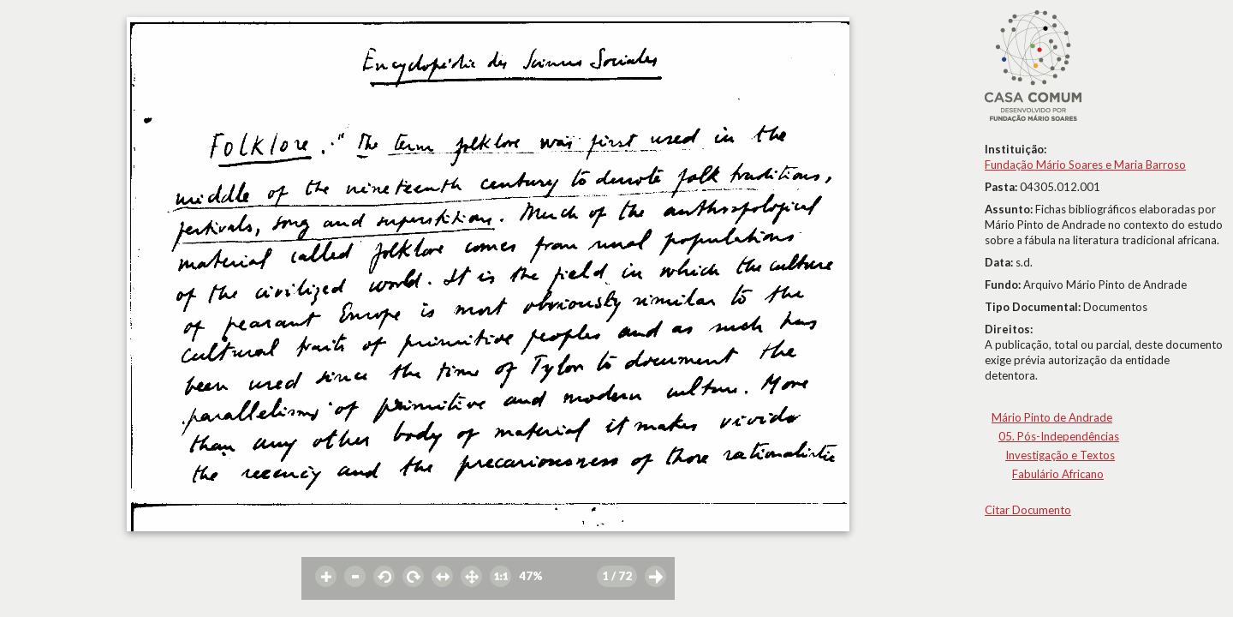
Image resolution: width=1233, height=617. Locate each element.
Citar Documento (1028, 510)
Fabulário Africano (1058, 474)
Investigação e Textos (1060, 455)
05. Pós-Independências (1058, 436)
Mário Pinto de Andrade (1052, 417)
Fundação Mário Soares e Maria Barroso (1085, 164)
